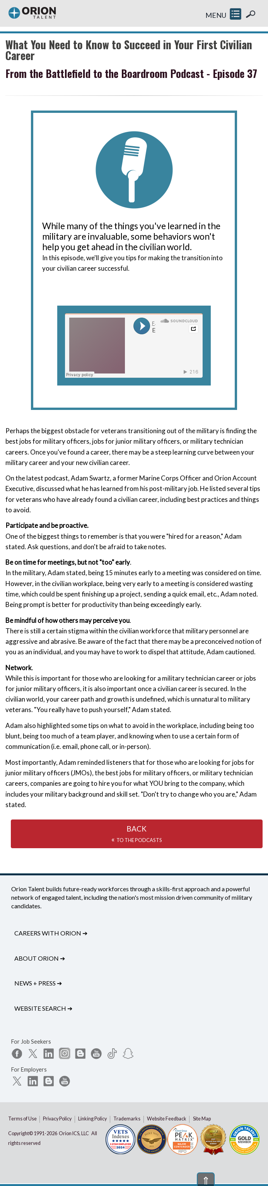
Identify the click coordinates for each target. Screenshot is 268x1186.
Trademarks (126, 1119)
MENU (215, 15)
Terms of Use (22, 1119)
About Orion (39, 958)
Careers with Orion (50, 933)
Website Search (43, 1008)
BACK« (136, 834)
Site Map (202, 1119)
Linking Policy (92, 1119)
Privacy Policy (57, 1119)
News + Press (38, 983)
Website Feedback (166, 1119)
